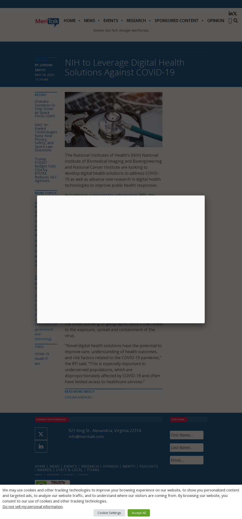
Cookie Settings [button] (109, 512)
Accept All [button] (139, 512)
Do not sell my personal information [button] (33, 506)
